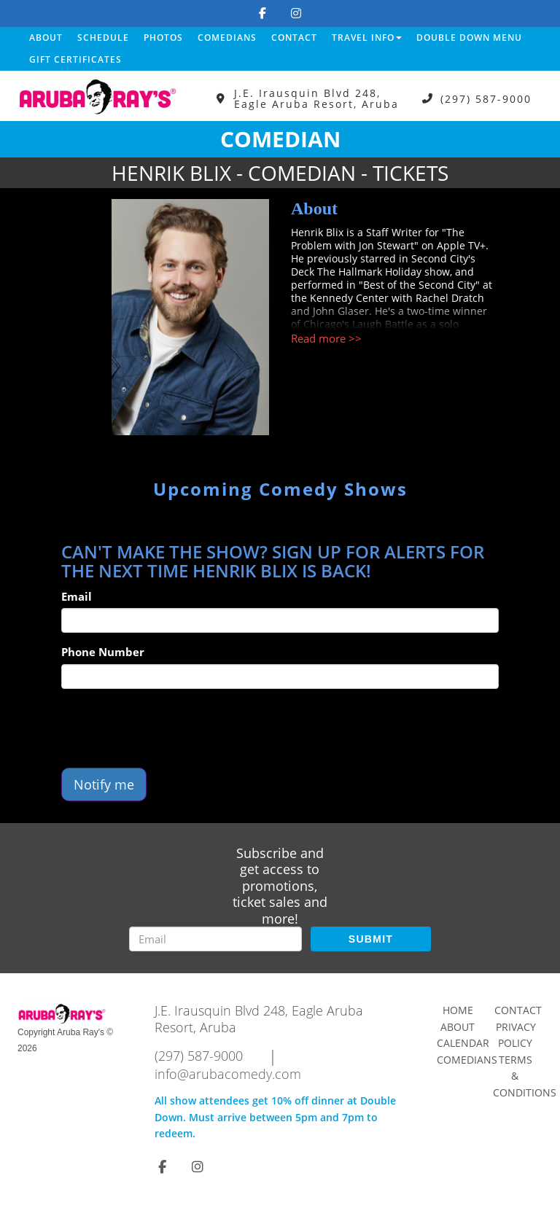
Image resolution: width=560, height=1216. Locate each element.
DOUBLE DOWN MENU (469, 37)
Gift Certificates (75, 59)
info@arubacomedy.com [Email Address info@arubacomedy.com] (228, 1074)
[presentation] (172, 728)
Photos (163, 37)
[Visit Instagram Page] (296, 13)
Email (76, 596)
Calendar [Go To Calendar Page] (463, 1043)
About (46, 37)
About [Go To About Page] (457, 1027)
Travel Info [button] (367, 37)
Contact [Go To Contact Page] (518, 1010)
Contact (294, 37)
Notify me (104, 784)
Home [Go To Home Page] (458, 1010)
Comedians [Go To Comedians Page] (467, 1060)
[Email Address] (215, 939)
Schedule (103, 37)
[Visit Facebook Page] (262, 13)
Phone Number (102, 651)
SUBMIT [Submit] (371, 939)
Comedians (227, 37)
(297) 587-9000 (486, 99)
